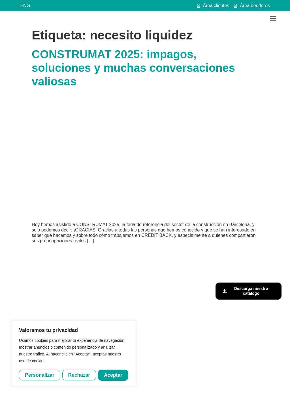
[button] (273, 18)
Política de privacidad (155, 388)
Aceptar (113, 375)
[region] (73, 354)
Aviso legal (126, 388)
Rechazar (79, 375)
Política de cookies (191, 388)
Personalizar (39, 375)
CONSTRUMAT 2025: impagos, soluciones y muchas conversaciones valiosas (133, 68)
